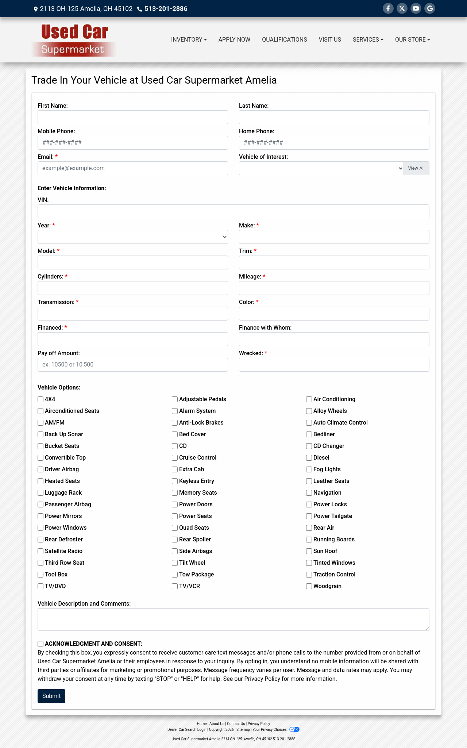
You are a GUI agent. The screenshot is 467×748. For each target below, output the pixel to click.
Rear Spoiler (195, 539)
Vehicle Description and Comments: (84, 603)
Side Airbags (195, 551)
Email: (46, 156)
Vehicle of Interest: (263, 156)
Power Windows (66, 527)
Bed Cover (192, 434)
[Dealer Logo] (73, 40)
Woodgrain (327, 586)
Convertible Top (65, 457)
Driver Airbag (62, 469)
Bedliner (324, 434)
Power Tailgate (332, 516)
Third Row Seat (64, 562)
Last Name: (254, 105)
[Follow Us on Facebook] (388, 8)
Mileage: (250, 276)
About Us (216, 724)
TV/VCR (189, 586)
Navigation (327, 492)
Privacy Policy (262, 678)
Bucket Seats (62, 445)
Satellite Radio (63, 551)
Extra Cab (191, 469)
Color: (247, 302)
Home (202, 724)
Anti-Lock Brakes (201, 422)
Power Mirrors (63, 516)
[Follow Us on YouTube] (415, 8)
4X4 (50, 399)
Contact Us (236, 724)
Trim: (245, 251)
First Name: (53, 105)
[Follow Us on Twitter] (402, 8)
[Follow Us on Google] (429, 8)
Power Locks (330, 504)
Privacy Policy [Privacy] (259, 724)
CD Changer (328, 445)
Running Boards (334, 539)
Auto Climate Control (340, 422)
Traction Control (334, 574)
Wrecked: (251, 353)
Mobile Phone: (56, 131)
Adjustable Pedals (202, 399)
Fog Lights (327, 469)
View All (416, 168)
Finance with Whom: (265, 327)
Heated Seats (62, 480)
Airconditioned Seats (72, 410)
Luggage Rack (63, 492)
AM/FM (55, 422)
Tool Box (56, 574)
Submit (51, 696)
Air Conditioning (334, 399)
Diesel (321, 457)
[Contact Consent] (40, 644)
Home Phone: (256, 131)
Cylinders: (50, 276)
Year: (44, 225)
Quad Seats (194, 527)
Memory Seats (198, 492)
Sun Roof (325, 551)
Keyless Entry (196, 480)
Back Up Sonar (64, 434)
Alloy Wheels (330, 410)
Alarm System (197, 410)
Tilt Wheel (192, 562)
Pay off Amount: (59, 353)
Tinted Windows (334, 562)
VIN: (43, 199)
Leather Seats (331, 480)
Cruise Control (197, 457)
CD (183, 445)
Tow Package (196, 574)
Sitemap (243, 730)
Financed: (50, 327)
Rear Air (323, 527)
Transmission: (56, 302)
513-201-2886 (165, 8)
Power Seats (195, 516)
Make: (247, 225)
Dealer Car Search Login (187, 730)
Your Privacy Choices (276, 730)
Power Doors (196, 504)
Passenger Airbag (68, 504)
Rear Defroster (64, 539)
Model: (46, 251)
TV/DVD (55, 586)
